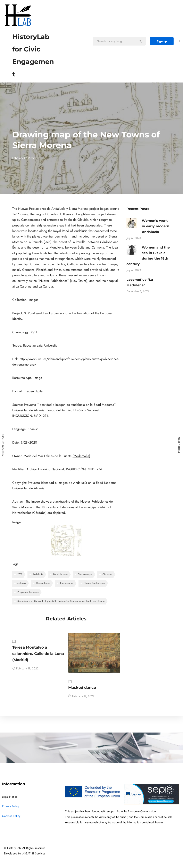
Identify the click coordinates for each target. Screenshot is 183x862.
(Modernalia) (81, 456)
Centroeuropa (85, 574)
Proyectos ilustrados (28, 592)
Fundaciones (66, 583)
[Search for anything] (140, 41)
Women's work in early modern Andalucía (155, 226)
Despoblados (43, 583)
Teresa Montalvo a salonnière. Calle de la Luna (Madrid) (38, 653)
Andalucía (38, 574)
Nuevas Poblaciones (94, 583)
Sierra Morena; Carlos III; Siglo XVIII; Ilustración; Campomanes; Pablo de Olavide (61, 601)
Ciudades (107, 574)
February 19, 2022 (25, 668)
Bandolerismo (60, 574)
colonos (21, 583)
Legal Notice (9, 797)
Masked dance (82, 687)
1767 (19, 574)
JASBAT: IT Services (33, 853)
